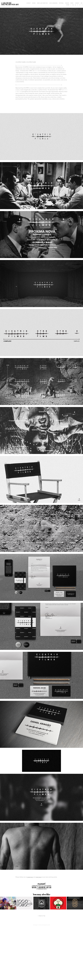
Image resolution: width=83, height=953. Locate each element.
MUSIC (72, 3)
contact (28, 3)
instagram (30, 877)
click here (38, 877)
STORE (67, 5)
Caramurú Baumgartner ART (10, 4)
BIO (81, 3)
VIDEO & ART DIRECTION (42, 3)
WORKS (33, 3)
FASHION (67, 3)
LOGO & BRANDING (53, 3)
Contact (77, 3)
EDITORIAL (61, 3)
